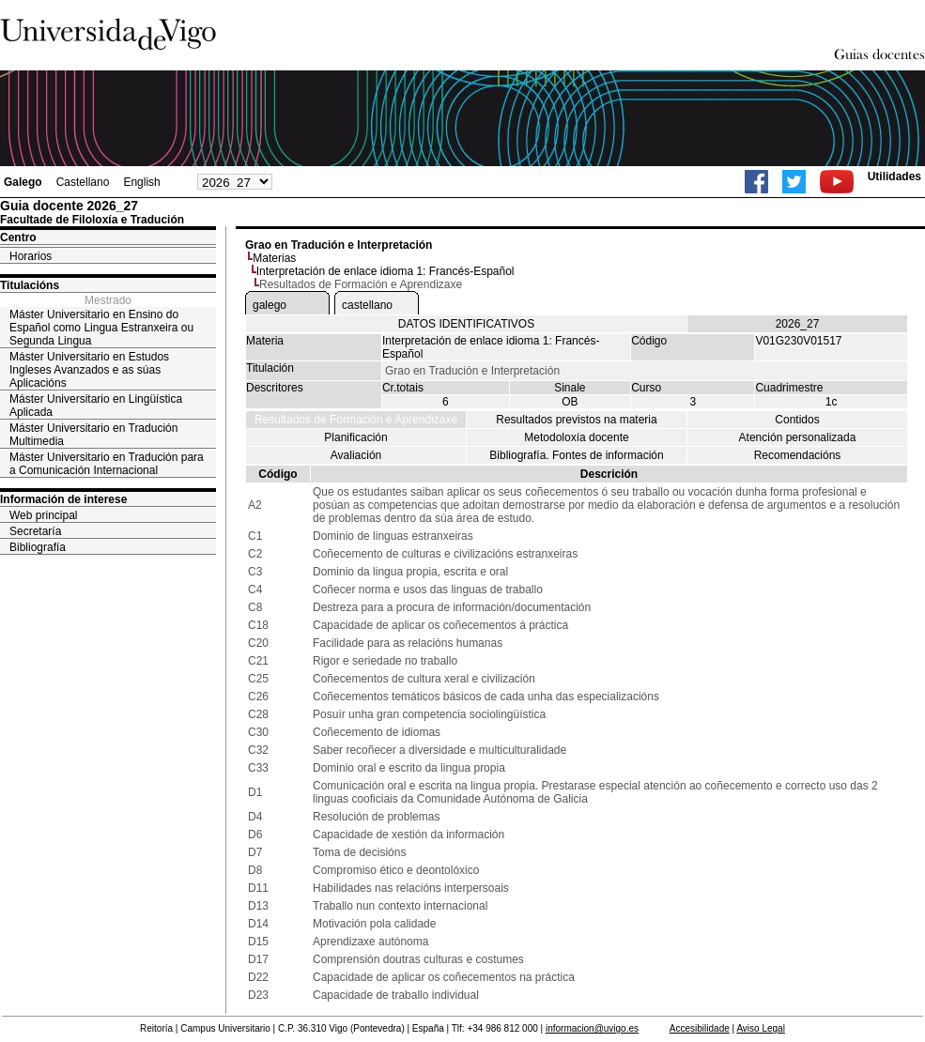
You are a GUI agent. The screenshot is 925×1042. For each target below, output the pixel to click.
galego (269, 305)
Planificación (355, 437)
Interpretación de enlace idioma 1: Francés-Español (385, 271)
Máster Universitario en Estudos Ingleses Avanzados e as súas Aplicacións (89, 370)
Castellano (83, 182)
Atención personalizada (797, 437)
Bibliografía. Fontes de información (576, 455)
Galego (23, 182)
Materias (274, 258)
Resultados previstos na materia (576, 419)
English (141, 182)
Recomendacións (797, 455)
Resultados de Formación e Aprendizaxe (355, 419)
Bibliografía (37, 547)
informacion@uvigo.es (592, 1028)
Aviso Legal (760, 1028)
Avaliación (356, 455)
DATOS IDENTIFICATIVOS (466, 323)
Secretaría (35, 531)
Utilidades (894, 176)
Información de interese (63, 499)
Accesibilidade (700, 1028)
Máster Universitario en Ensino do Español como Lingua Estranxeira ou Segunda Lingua (101, 327)
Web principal (43, 515)
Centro (18, 237)
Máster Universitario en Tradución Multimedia (93, 434)
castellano (367, 305)
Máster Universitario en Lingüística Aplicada (95, 405)
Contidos (797, 419)
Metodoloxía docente (576, 437)
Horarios (30, 256)
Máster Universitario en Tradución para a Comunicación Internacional (106, 464)
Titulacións (29, 285)
